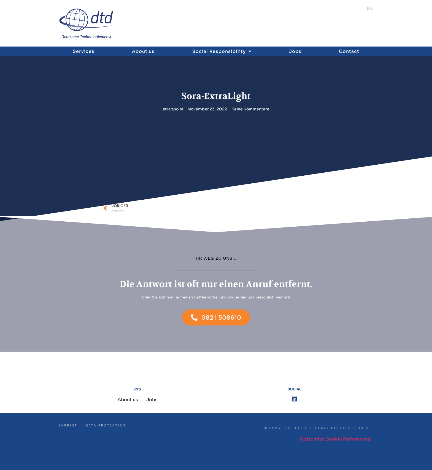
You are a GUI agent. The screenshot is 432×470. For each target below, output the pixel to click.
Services (83, 51)
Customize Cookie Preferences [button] (335, 439)
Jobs (295, 51)
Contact (349, 51)
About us (143, 51)
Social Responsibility (222, 51)
